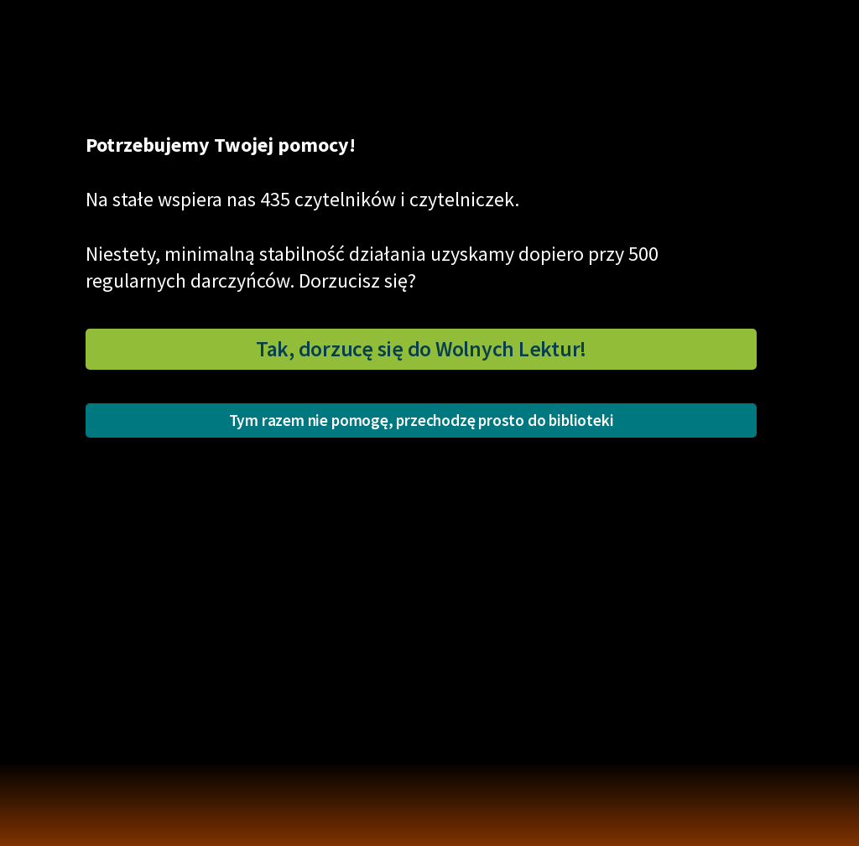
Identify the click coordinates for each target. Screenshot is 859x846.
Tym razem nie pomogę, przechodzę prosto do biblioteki (421, 420)
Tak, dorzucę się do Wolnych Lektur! (421, 348)
